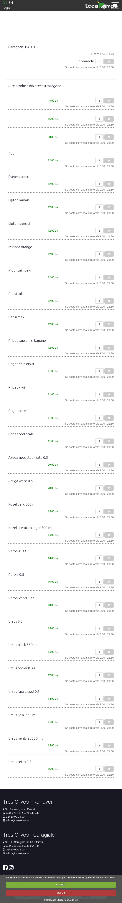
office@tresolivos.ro (17, 820)
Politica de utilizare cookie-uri (61, 900)
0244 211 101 (14, 845)
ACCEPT (61, 884)
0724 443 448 (31, 812)
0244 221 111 (14, 812)
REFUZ (61, 892)
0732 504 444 (31, 845)
